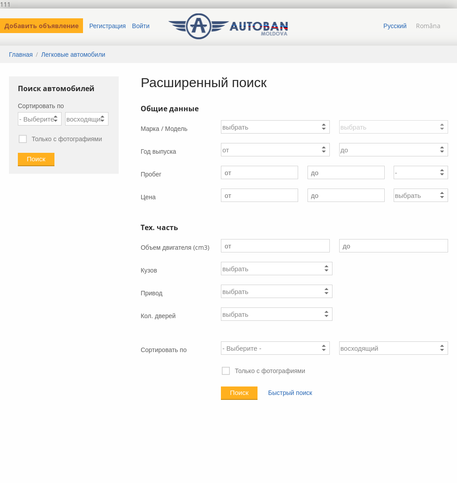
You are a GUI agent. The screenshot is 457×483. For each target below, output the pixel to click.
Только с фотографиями (60, 139)
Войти (141, 25)
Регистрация (107, 25)
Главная (21, 54)
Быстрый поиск (290, 392)
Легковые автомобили (73, 54)
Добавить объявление (41, 25)
